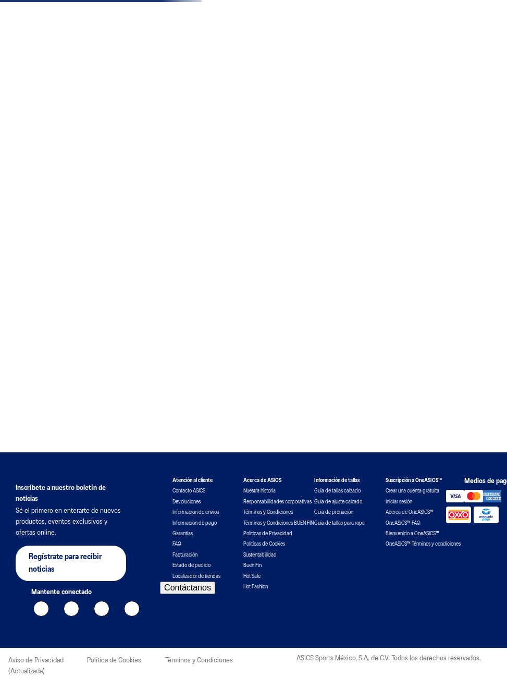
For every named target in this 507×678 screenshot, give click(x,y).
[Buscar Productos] (470, 54)
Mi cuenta (480, 25)
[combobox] (426, 54)
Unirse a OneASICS (426, 26)
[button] (254, 264)
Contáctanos (187, 642)
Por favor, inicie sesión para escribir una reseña (89, 461)
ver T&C (325, 7)
